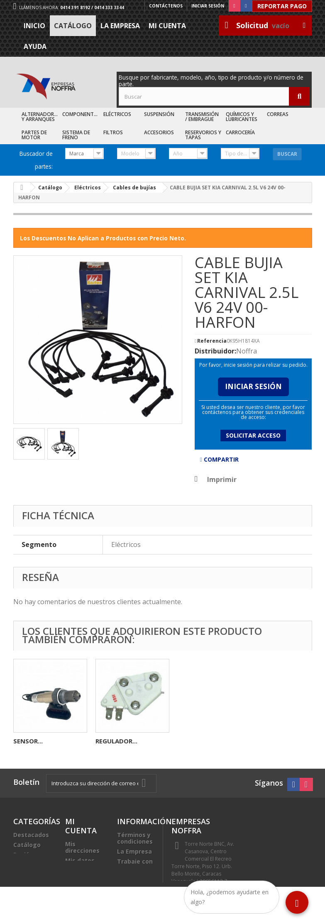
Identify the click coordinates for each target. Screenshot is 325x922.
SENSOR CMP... (117, 741)
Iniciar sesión (207, 6)
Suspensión (159, 114)
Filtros (113, 132)
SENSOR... (192, 741)
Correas (277, 114)
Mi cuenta (167, 25)
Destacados (31, 835)
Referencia (212, 341)
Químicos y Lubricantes (241, 117)
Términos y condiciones (135, 838)
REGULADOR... (281, 741)
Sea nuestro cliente (135, 881)
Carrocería (240, 132)
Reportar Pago (282, 6)
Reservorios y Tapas (203, 135)
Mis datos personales (81, 864)
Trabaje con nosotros (135, 864)
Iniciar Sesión (253, 386)
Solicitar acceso (253, 435)
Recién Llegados (27, 858)
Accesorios (159, 132)
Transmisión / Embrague (202, 117)
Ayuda (35, 46)
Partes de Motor (34, 135)
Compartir (219, 459)
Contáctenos (166, 6)
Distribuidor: (215, 351)
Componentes (80, 114)
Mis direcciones (82, 847)
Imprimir (222, 479)
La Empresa (120, 25)
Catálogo (73, 25)
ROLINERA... (31, 741)
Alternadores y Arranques (40, 117)
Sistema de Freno (76, 135)
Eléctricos (117, 114)
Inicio (34, 25)
